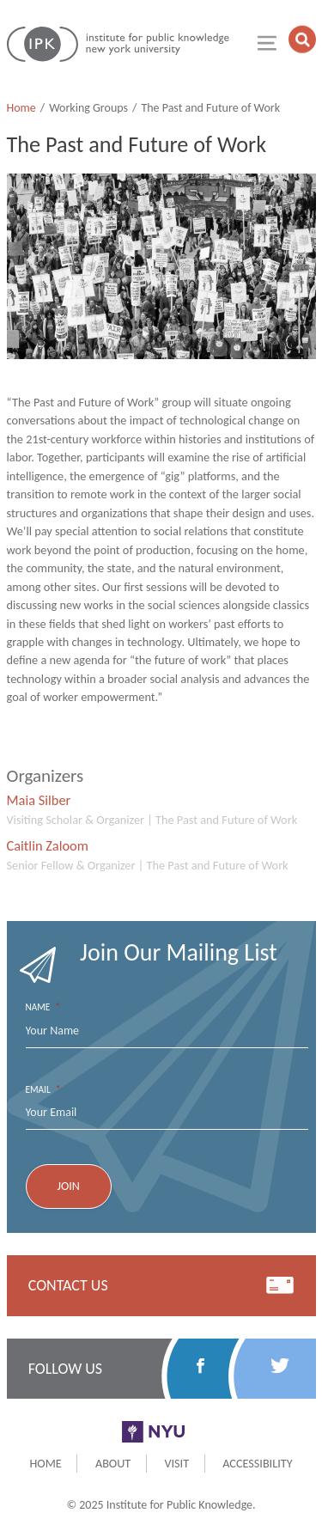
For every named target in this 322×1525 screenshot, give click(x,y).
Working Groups (88, 108)
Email (43, 1090)
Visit (176, 1463)
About (113, 1463)
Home (21, 108)
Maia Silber (39, 799)
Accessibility (257, 1463)
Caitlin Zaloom (47, 845)
